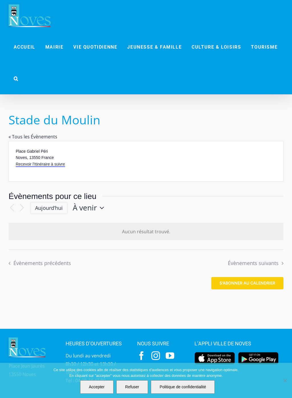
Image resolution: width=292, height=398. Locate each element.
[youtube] (170, 355)
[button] (16, 78)
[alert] (146, 231)
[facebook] (141, 355)
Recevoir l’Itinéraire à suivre (40, 164)
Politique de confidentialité (183, 387)
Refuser (132, 387)
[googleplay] (258, 354)
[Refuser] (285, 380)
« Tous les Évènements (33, 137)
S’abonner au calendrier (247, 283)
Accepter (97, 387)
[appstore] (214, 354)
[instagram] (155, 355)
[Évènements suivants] (21, 208)
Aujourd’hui (49, 207)
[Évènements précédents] (12, 208)
